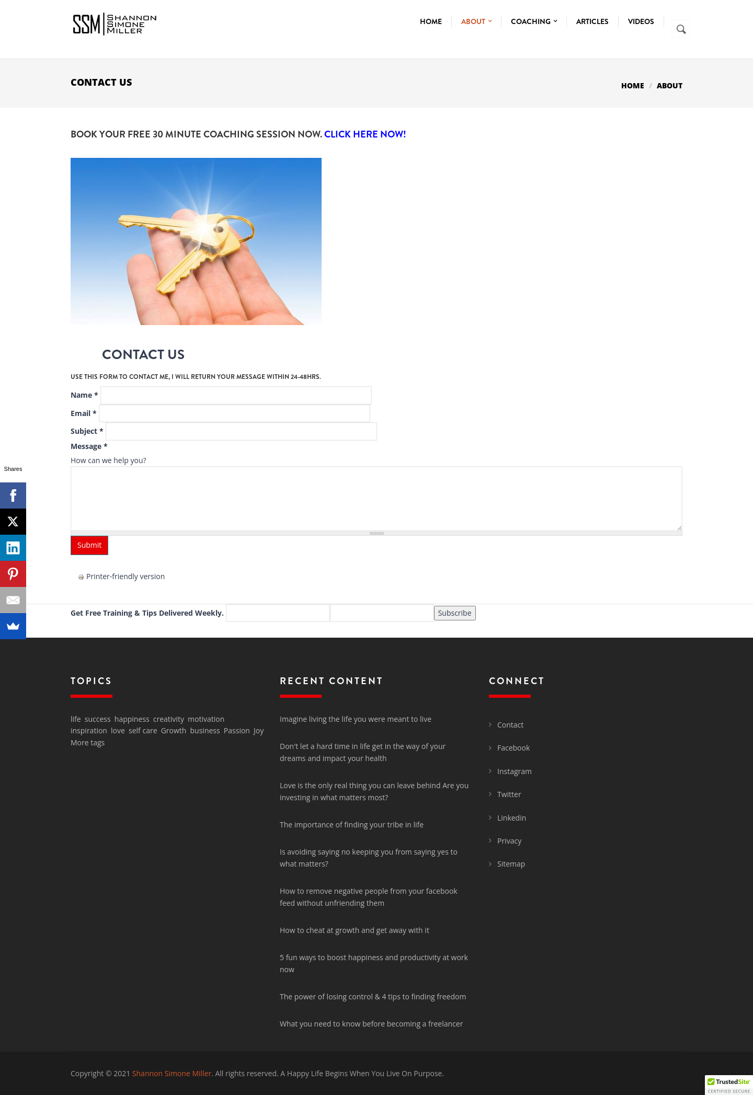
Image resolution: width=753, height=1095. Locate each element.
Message (89, 446)
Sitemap (511, 864)
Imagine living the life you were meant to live (355, 719)
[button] (729, 1085)
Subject (87, 431)
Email (84, 413)
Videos (641, 21)
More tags (88, 742)
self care (143, 730)
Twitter (509, 794)
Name (84, 395)
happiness (132, 719)
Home (431, 21)
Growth (174, 730)
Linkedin (511, 818)
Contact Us (143, 354)
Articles (592, 21)
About (476, 21)
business (205, 730)
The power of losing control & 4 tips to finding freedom (373, 996)
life (76, 719)
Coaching (534, 21)
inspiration (89, 730)
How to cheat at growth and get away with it (354, 930)
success (98, 719)
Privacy (509, 841)
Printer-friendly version (121, 576)
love (118, 730)
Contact (510, 725)
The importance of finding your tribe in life (352, 824)
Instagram (514, 771)
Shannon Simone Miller (171, 1073)
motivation (206, 719)
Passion (237, 730)
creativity (168, 719)
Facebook (513, 748)
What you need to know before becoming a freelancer (371, 1024)
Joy (259, 730)
